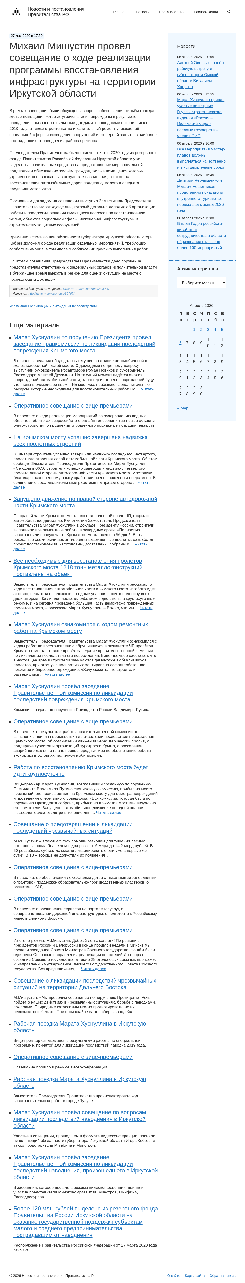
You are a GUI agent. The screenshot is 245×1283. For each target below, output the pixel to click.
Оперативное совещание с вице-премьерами (73, 405)
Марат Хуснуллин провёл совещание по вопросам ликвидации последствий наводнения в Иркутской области (79, 1119)
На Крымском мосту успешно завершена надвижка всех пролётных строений (80, 440)
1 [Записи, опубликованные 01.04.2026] (194, 329)
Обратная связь (222, 1276)
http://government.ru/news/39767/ (51, 293)
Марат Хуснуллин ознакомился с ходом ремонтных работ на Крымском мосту (80, 627)
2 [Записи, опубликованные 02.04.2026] (201, 329)
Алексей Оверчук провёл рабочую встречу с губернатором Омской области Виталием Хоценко (200, 74)
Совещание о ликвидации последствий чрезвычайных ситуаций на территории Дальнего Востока (84, 983)
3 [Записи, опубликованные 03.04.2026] (208, 329)
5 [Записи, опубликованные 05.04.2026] (222, 329)
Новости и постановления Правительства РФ (56, 11)
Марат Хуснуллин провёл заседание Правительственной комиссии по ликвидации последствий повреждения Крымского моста (73, 693)
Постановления (172, 12)
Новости (143, 12)
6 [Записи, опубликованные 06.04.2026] (180, 343)
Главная (119, 12)
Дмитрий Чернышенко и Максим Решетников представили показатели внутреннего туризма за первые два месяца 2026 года (200, 195)
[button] (229, 12)
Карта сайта (195, 1276)
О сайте (173, 1276)
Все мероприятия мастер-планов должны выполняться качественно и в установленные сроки (201, 158)
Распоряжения (206, 12)
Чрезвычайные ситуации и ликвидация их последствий (53, 306)
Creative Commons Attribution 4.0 (86, 289)
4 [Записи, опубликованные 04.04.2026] (215, 329)
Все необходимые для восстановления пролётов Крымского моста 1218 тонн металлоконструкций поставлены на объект (78, 567)
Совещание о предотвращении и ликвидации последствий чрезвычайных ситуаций (73, 827)
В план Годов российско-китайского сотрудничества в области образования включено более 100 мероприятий (201, 235)
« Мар (182, 408)
